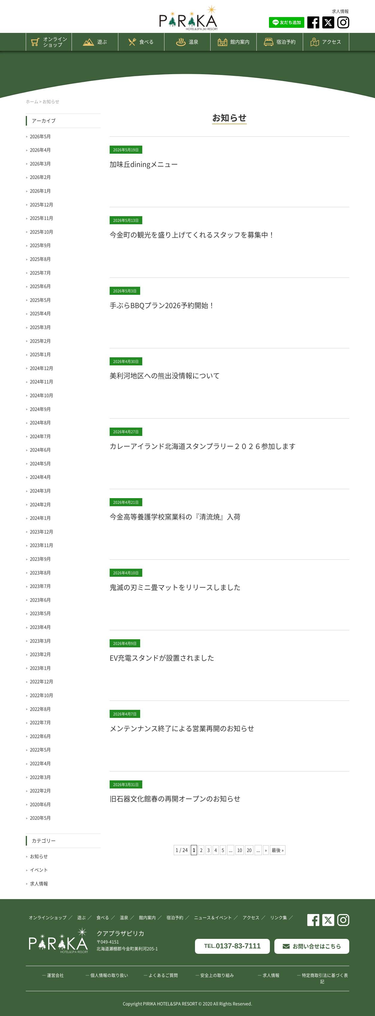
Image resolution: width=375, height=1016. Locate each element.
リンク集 (278, 917)
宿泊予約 (280, 42)
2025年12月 (43, 204)
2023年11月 (43, 544)
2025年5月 (41, 299)
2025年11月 (43, 217)
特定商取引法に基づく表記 (325, 978)
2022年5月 (41, 749)
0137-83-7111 (232, 946)
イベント (39, 869)
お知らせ (39, 856)
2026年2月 (41, 176)
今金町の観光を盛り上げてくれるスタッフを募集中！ (217, 233)
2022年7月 (41, 722)
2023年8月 (41, 572)
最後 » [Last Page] (278, 864)
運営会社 (55, 975)
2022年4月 (41, 763)
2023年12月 (43, 531)
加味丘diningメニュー (154, 163)
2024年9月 (41, 408)
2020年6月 (41, 804)
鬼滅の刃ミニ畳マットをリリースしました (195, 600)
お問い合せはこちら (312, 946)
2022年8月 (41, 708)
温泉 (187, 42)
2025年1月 (41, 354)
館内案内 (234, 42)
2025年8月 (41, 258)
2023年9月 (41, 558)
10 (239, 864)
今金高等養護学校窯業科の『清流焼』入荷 (195, 529)
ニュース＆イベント (213, 917)
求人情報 (340, 11)
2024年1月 (41, 517)
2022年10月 (43, 694)
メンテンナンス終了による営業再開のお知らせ (204, 741)
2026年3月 (41, 163)
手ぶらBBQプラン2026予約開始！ (178, 304)
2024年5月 (41, 463)
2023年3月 (41, 640)
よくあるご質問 (163, 975)
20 (249, 864)
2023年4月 (41, 626)
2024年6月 (41, 449)
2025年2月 (41, 340)
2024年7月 (41, 436)
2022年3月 (41, 776)
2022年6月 (41, 735)
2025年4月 (41, 313)
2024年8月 (41, 422)
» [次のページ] (266, 864)
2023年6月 (41, 599)
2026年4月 (41, 149)
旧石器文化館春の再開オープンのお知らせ (195, 811)
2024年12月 (43, 367)
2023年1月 (41, 667)
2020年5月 (41, 817)
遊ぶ (95, 41)
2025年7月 (41, 272)
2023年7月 (41, 585)
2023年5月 (41, 613)
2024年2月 (41, 504)
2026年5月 (41, 136)
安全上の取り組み (217, 975)
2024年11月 (43, 381)
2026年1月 (41, 190)
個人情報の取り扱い (109, 975)
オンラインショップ (49, 41)
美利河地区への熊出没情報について (181, 374)
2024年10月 (43, 395)
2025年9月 (41, 244)
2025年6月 (41, 285)
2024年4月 (41, 476)
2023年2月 (41, 653)
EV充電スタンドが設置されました (178, 671)
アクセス (326, 42)
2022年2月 (41, 790)
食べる (141, 42)
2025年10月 (43, 231)
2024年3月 (41, 490)
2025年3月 (41, 326)
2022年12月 (43, 681)
